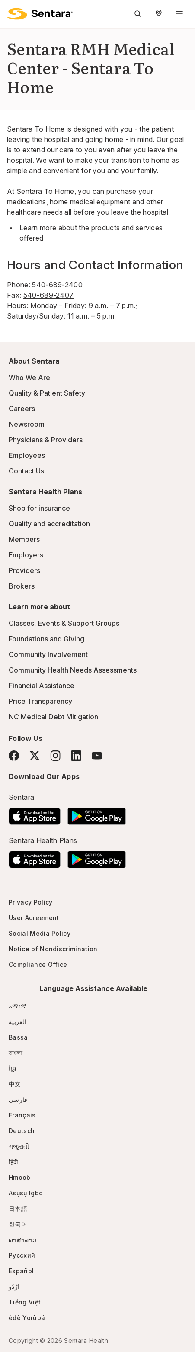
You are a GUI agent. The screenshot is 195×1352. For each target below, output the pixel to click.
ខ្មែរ (12, 1068)
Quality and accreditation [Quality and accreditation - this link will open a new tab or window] (49, 523)
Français (22, 1115)
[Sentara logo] (40, 14)
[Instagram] (55, 755)
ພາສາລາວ (22, 1239)
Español (21, 1271)
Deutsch (22, 1130)
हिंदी (14, 1161)
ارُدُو (14, 1286)
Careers (22, 408)
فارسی (18, 1099)
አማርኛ (17, 1006)
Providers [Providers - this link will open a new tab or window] (24, 570)
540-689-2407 (48, 295)
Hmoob (20, 1177)
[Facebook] (14, 755)
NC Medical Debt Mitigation (53, 716)
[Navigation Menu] (179, 14)
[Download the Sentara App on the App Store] (35, 813)
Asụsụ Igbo (26, 1193)
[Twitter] (34, 755)
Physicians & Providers (46, 439)
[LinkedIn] (76, 755)
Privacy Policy (30, 902)
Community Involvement (48, 654)
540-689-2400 (57, 284)
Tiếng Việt (25, 1302)
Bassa (18, 1037)
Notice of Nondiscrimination (53, 949)
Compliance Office (38, 964)
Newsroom (27, 424)
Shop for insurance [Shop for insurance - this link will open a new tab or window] (39, 508)
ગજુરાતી (19, 1146)
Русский (22, 1255)
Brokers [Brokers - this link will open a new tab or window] (22, 586)
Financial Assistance (41, 685)
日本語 (18, 1208)
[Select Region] (158, 14)
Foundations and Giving (46, 638)
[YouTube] (97, 756)
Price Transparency (40, 701)
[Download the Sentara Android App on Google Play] (96, 813)
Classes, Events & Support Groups (64, 623)
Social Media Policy (39, 933)
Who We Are (29, 377)
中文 (15, 1084)
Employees (27, 455)
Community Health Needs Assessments (73, 670)
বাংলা (16, 1052)
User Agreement (34, 917)
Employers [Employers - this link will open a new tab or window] (26, 554)
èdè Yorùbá (27, 1317)
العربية (17, 1021)
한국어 (18, 1224)
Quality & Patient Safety (47, 393)
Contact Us (26, 471)
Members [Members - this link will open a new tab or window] (24, 539)
